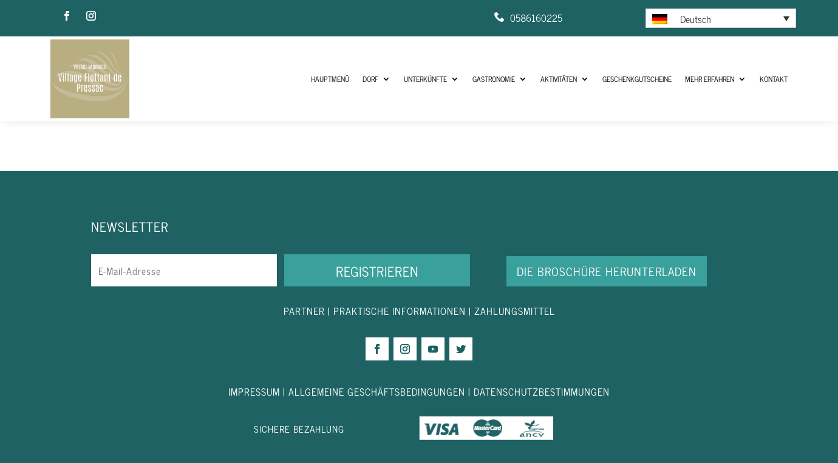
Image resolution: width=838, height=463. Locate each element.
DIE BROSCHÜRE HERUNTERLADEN (607, 271)
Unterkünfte (425, 79)
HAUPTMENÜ (330, 79)
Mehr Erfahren (709, 79)
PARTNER (304, 311)
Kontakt (774, 79)
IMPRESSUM (255, 391)
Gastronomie (493, 79)
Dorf (370, 79)
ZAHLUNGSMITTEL (514, 311)
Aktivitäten (558, 79)
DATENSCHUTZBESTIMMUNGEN (542, 391)
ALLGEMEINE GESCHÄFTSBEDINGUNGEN (376, 391)
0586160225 (536, 17)
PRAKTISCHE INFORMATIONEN (399, 311)
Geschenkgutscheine (637, 79)
